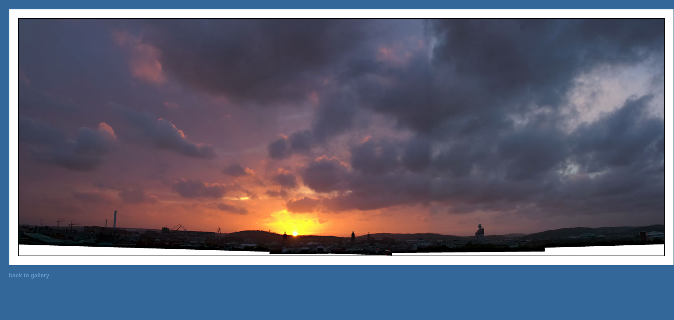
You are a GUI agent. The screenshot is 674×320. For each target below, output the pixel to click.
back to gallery (29, 275)
